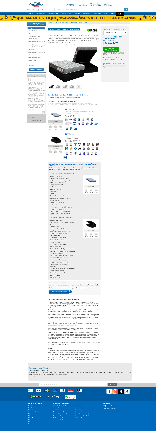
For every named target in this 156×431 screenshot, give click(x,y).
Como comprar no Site (81, 405)
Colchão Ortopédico (66, 13)
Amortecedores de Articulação (58, 260)
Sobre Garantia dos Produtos (83, 413)
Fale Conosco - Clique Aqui (109, 408)
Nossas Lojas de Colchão (59, 407)
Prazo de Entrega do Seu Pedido (61, 413)
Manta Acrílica (54, 205)
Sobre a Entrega (80, 407)
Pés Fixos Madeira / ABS (56, 253)
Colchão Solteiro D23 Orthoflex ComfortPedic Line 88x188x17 (79, 111)
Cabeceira (77, 13)
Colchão (30, 407)
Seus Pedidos (56, 409)
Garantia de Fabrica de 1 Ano (58, 209)
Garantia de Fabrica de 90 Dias (58, 233)
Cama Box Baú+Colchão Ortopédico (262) (35, 37)
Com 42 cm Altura (55, 275)
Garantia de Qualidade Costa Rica (59, 262)
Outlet (43, 10)
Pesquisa (126, 9)
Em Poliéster (53, 191)
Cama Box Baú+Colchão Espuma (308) (37, 32)
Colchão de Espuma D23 (57, 202)
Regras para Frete (80, 409)
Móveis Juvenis (32, 417)
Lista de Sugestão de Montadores (84, 415)
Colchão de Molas (41, 13)
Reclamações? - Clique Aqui (60, 419)
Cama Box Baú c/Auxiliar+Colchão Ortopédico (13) (37, 53)
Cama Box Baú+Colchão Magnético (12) (35, 59)
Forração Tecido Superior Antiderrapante (61, 255)
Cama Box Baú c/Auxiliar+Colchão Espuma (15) (37, 48)
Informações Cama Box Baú (58, 229)
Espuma (52, 194)
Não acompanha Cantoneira (58, 244)
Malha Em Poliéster (55, 189)
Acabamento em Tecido (56, 220)
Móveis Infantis (32, 415)
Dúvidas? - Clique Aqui (81, 417)
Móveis (106, 13)
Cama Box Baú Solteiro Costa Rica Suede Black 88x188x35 (78, 136)
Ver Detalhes (55, 121)
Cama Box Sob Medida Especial (59, 258)
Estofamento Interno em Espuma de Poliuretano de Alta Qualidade (60, 181)
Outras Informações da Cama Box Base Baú (62, 268)
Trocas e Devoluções (58, 415)
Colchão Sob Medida (33, 405)
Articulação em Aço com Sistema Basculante (62, 251)
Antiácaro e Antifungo (56, 176)
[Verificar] (92, 31)
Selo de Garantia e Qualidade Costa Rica (61, 207)
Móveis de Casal (32, 413)
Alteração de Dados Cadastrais (61, 411)
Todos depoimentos (36, 120)
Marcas (112, 13)
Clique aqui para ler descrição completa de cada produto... (65, 97)
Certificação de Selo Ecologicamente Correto (62, 249)
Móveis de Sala (32, 421)
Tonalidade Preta (55, 226)
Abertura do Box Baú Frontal (58, 238)
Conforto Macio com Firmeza (58, 187)
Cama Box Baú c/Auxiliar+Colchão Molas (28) (37, 43)
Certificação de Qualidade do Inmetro (60, 198)
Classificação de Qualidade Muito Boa (60, 211)
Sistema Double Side (56, 200)
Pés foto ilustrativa (55, 242)
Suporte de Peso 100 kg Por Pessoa (60, 214)
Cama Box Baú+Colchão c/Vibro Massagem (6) (36, 64)
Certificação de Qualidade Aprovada (60, 178)
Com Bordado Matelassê (57, 196)
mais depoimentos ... (34, 377)
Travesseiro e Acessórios (34, 411)
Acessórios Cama (87, 13)
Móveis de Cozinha (33, 419)
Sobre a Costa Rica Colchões (60, 405)
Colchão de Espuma (54, 13)
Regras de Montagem (81, 411)
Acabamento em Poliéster (57, 271)
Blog (37, 10)
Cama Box (30, 13)
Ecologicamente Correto (57, 185)
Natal (40, 10)
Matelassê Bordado (55, 235)
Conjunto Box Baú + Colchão (36, 28)
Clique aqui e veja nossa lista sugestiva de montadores (77, 359)
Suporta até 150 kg (55, 277)
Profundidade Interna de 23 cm (59, 273)
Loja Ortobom (97, 13)
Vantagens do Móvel (55, 247)
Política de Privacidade (59, 417)
